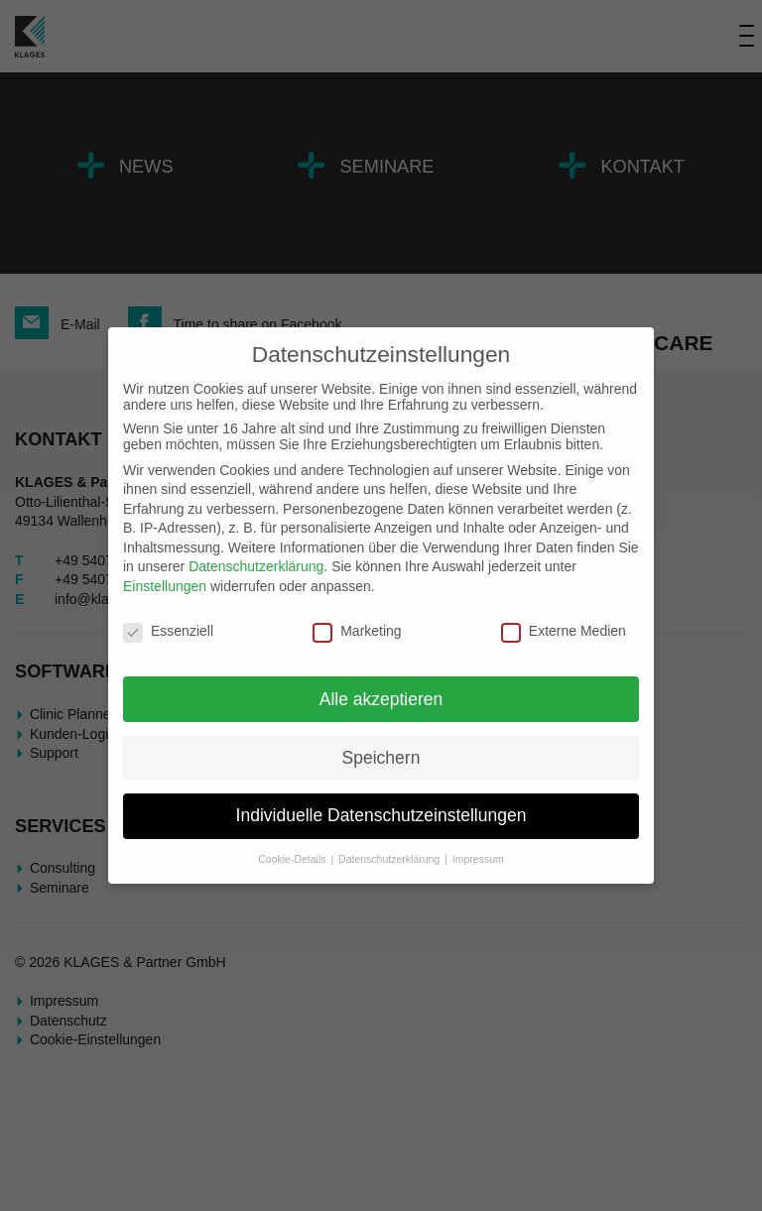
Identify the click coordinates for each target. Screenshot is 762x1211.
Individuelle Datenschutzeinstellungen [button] (381, 815)
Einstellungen (164, 586)
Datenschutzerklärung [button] (390, 859)
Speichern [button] (381, 758)
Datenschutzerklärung (256, 566)
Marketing (357, 631)
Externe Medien (563, 631)
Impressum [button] (478, 859)
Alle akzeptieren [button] (381, 699)
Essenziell (168, 631)
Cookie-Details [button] (293, 859)
